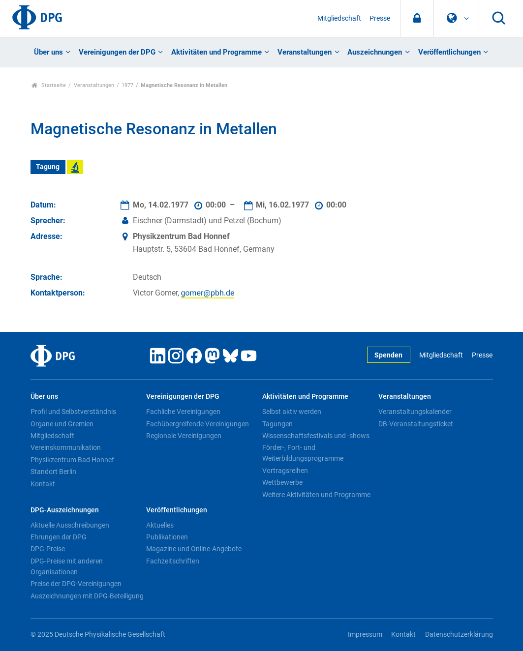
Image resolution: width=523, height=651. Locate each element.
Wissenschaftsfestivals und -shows (315, 436)
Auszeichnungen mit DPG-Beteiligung (87, 596)
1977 (127, 85)
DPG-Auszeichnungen (65, 510)
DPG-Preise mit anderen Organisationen (67, 566)
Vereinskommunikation (66, 447)
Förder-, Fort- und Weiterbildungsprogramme (302, 453)
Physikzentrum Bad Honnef (72, 460)
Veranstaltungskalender (415, 411)
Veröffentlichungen (449, 52)
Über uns (48, 52)
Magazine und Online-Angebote (194, 549)
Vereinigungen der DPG (117, 52)
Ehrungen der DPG (59, 537)
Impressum (365, 634)
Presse (379, 18)
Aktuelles (160, 525)
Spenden (388, 355)
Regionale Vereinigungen (183, 436)
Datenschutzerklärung (459, 634)
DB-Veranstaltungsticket (415, 424)
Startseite (48, 85)
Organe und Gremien (62, 424)
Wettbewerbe (282, 482)
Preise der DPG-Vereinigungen (76, 584)
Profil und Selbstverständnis (73, 411)
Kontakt (43, 484)
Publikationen (167, 537)
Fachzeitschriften (172, 561)
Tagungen (277, 424)
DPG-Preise (48, 549)
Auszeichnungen (374, 52)
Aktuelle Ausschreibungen (70, 525)
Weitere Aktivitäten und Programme (316, 495)
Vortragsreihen (285, 470)
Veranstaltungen (304, 52)
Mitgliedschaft (339, 18)
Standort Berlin (53, 471)
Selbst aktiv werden (291, 411)
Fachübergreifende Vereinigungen (197, 424)
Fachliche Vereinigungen (183, 411)
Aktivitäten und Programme (216, 52)
